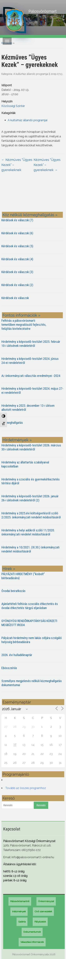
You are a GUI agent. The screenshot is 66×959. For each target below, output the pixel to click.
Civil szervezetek (43, 911)
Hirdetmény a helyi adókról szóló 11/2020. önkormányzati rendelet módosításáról (28, 532)
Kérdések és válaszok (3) (17, 272)
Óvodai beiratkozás (13, 591)
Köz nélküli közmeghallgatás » (29, 214)
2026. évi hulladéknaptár (16, 655)
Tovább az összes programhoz (25, 788)
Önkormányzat (46, 901)
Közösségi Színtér (13, 106)
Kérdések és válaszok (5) (17, 246)
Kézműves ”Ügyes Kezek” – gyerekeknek (16, 165)
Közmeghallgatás (12, 422)
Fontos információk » (21, 315)
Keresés (41, 805)
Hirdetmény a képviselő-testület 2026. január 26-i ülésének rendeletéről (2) (30, 498)
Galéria (22, 921)
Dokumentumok (32, 932)
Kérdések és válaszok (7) (17, 220)
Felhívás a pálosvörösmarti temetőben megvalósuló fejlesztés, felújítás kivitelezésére (23, 324)
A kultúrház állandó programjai (30, 74)
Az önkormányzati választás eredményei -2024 (30, 376)
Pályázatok (40, 921)
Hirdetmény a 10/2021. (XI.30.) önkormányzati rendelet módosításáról (30, 549)
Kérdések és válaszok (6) (17, 233)
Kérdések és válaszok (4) (17, 259)
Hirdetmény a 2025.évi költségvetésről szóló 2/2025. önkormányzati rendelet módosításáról (31, 515)
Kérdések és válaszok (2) (17, 285)
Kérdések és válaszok (15, 298)
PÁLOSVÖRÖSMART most (33, 194)
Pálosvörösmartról (19, 901)
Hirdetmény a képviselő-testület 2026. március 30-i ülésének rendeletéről (31, 447)
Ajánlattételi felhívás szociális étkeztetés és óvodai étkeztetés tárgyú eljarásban (29, 606)
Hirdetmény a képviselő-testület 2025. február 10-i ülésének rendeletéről (30, 344)
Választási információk (32, 942)
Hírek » (8, 568)
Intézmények (19, 911)
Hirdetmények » (17, 440)
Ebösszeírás (9, 668)
